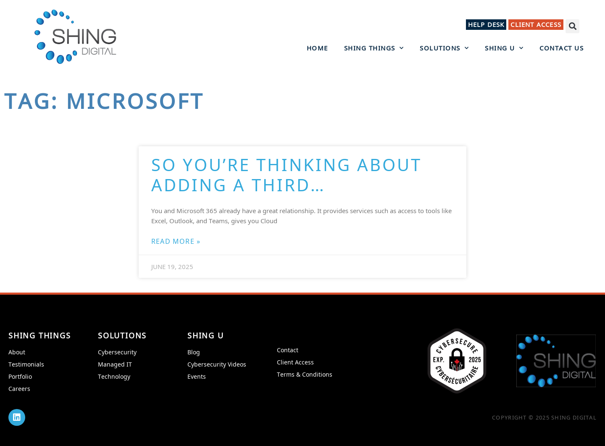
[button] (572, 26)
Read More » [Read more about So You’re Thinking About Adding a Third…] (175, 241)
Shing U (504, 48)
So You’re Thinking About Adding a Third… (286, 174)
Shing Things (374, 48)
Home (317, 48)
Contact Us (561, 48)
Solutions (444, 48)
